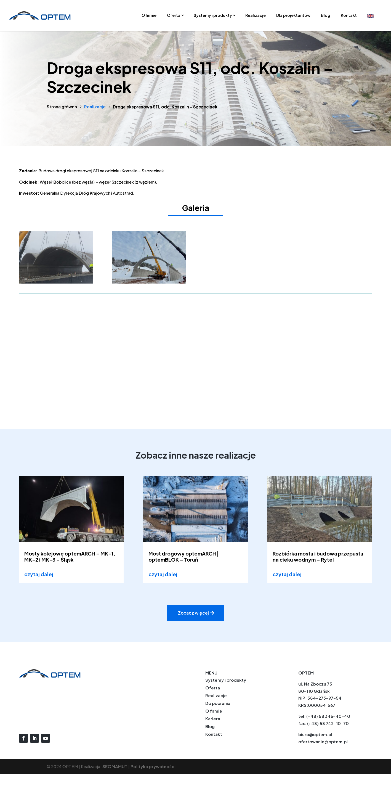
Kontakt (349, 15)
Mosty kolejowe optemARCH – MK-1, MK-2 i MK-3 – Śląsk (69, 556)
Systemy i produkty (213, 15)
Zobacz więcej (193, 613)
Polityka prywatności (153, 766)
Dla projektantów (293, 15)
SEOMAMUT (114, 766)
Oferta (173, 15)
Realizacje (255, 15)
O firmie (149, 15)
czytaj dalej (38, 574)
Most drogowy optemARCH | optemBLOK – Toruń (183, 556)
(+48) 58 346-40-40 (328, 716)
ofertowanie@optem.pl (323, 741)
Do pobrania (217, 703)
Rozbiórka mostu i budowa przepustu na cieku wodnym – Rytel (318, 556)
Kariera (212, 718)
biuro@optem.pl (315, 734)
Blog (325, 15)
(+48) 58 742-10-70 (328, 723)
